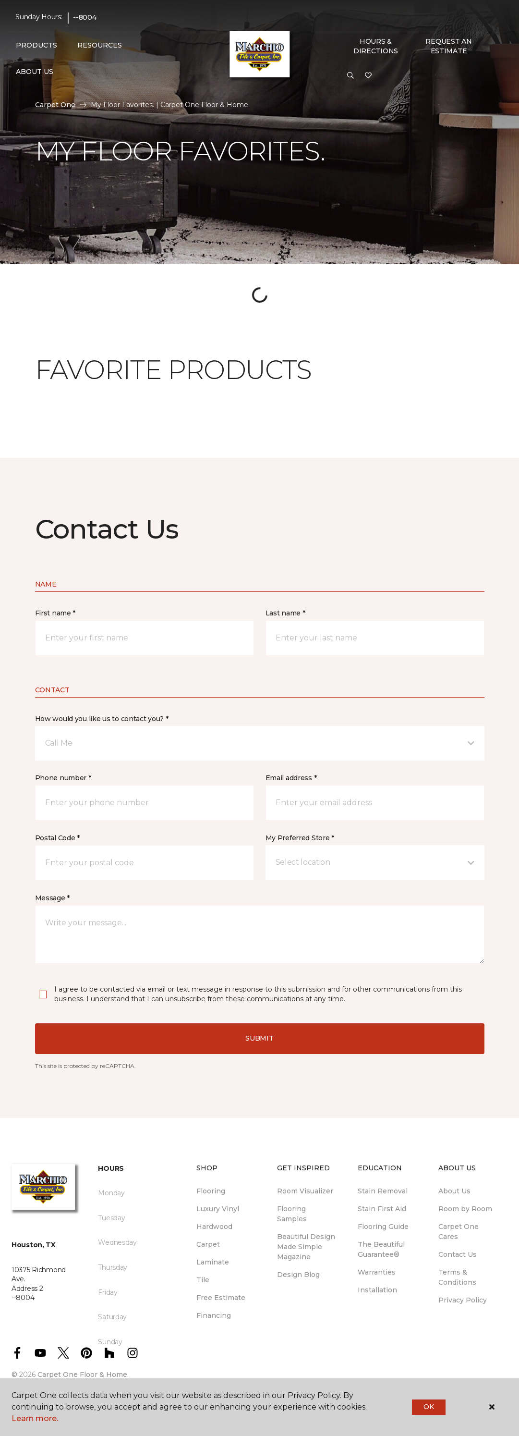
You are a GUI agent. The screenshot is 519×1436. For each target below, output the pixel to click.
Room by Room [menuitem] (465, 1208)
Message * (52, 898)
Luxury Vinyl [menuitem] (217, 1208)
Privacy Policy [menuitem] (462, 1300)
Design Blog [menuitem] (298, 1274)
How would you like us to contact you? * (102, 718)
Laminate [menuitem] (212, 1262)
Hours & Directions (375, 46)
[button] (350, 75)
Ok (428, 1406)
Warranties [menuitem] (377, 1272)
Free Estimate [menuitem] (220, 1297)
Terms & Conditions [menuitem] (457, 1277)
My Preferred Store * (300, 838)
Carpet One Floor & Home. (83, 1374)
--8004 (84, 17)
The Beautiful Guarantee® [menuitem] (381, 1249)
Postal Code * (57, 838)
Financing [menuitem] (213, 1315)
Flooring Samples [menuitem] (292, 1213)
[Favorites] (368, 75)
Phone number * (63, 777)
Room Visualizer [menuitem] (305, 1191)
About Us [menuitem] (454, 1191)
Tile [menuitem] (202, 1280)
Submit (259, 1038)
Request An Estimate (448, 46)
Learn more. (35, 1418)
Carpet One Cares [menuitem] (458, 1231)
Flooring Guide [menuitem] (383, 1226)
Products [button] (36, 45)
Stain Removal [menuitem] (383, 1191)
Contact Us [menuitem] (457, 1254)
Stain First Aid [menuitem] (382, 1208)
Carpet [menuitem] (208, 1244)
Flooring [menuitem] (210, 1191)
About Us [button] (34, 71)
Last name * (285, 613)
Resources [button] (99, 45)
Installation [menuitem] (377, 1290)
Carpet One (55, 104)
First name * (55, 613)
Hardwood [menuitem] (214, 1226)
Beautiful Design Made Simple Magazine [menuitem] (306, 1246)
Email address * (291, 777)
